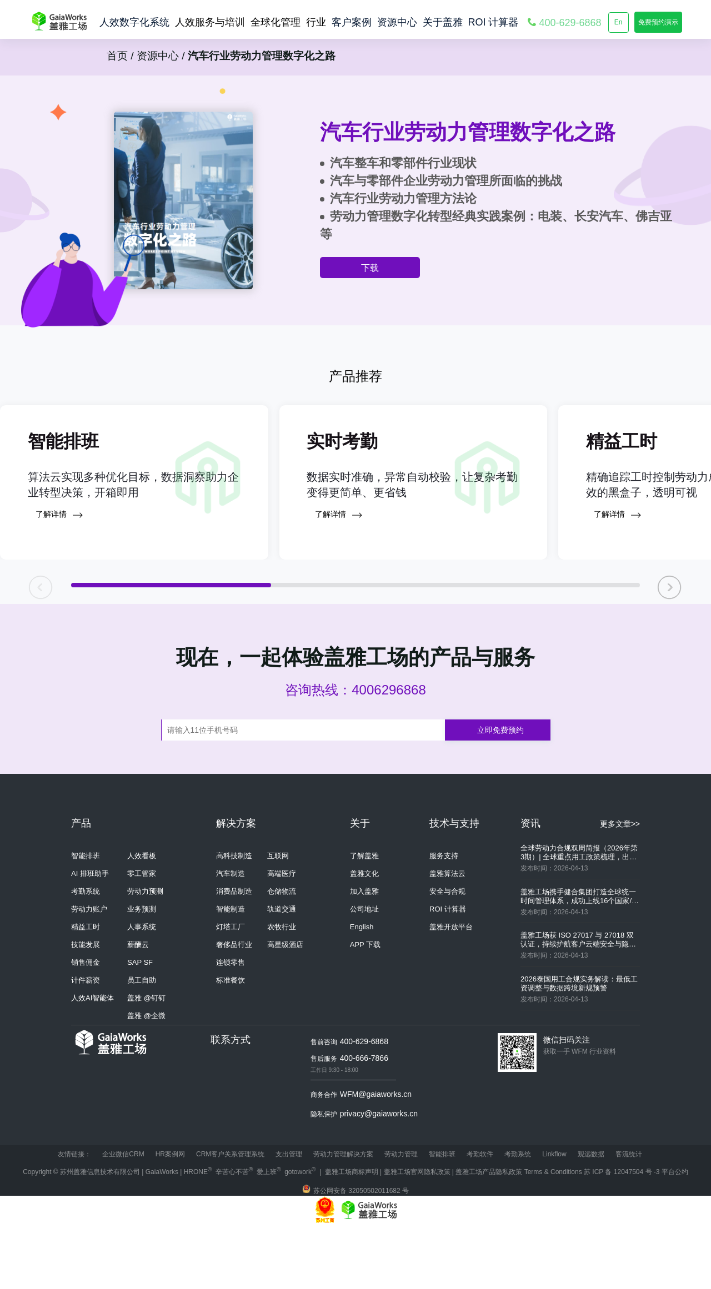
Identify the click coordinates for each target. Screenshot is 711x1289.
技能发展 (85, 1007)
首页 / (120, 56)
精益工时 (85, 989)
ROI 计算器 (447, 971)
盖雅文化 (364, 935)
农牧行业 (281, 989)
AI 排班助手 (90, 935)
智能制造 (230, 971)
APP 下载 (365, 1007)
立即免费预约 (500, 792)
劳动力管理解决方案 (343, 1216)
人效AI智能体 (92, 1060)
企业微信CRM (123, 1216)
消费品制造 (234, 953)
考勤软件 (480, 1216)
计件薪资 (85, 1042)
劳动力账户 (89, 971)
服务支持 (443, 918)
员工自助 (141, 1042)
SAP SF (140, 1024)
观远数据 (591, 1216)
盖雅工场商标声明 (351, 1234)
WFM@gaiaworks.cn (376, 1156)
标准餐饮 (230, 1042)
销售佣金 (85, 1024)
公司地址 (364, 971)
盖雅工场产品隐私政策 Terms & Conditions (519, 1234)
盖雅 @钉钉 (146, 1060)
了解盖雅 (364, 918)
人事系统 (141, 989)
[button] (670, 645)
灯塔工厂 (230, 989)
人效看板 (141, 918)
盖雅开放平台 (451, 989)
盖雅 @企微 (146, 1078)
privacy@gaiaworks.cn (379, 1175)
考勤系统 (85, 953)
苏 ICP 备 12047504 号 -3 (623, 1234)
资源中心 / (159, 56)
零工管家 (141, 935)
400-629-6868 (364, 1103)
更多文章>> (620, 886)
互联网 (278, 918)
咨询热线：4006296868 (355, 751)
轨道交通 (281, 971)
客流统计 (628, 1216)
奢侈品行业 (234, 1007)
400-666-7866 (364, 1120)
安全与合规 (447, 953)
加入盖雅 (364, 953)
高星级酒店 (285, 1007)
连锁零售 (230, 1024)
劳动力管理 (401, 1216)
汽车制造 (230, 935)
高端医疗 (281, 935)
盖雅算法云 (447, 935)
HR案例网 (170, 1216)
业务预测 (141, 971)
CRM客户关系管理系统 (230, 1216)
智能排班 (85, 918)
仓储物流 (281, 953)
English (362, 989)
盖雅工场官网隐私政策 (417, 1234)
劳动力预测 (145, 953)
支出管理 (289, 1216)
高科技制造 (234, 918)
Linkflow (554, 1216)
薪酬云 (138, 1007)
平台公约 (675, 1234)
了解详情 (59, 577)
